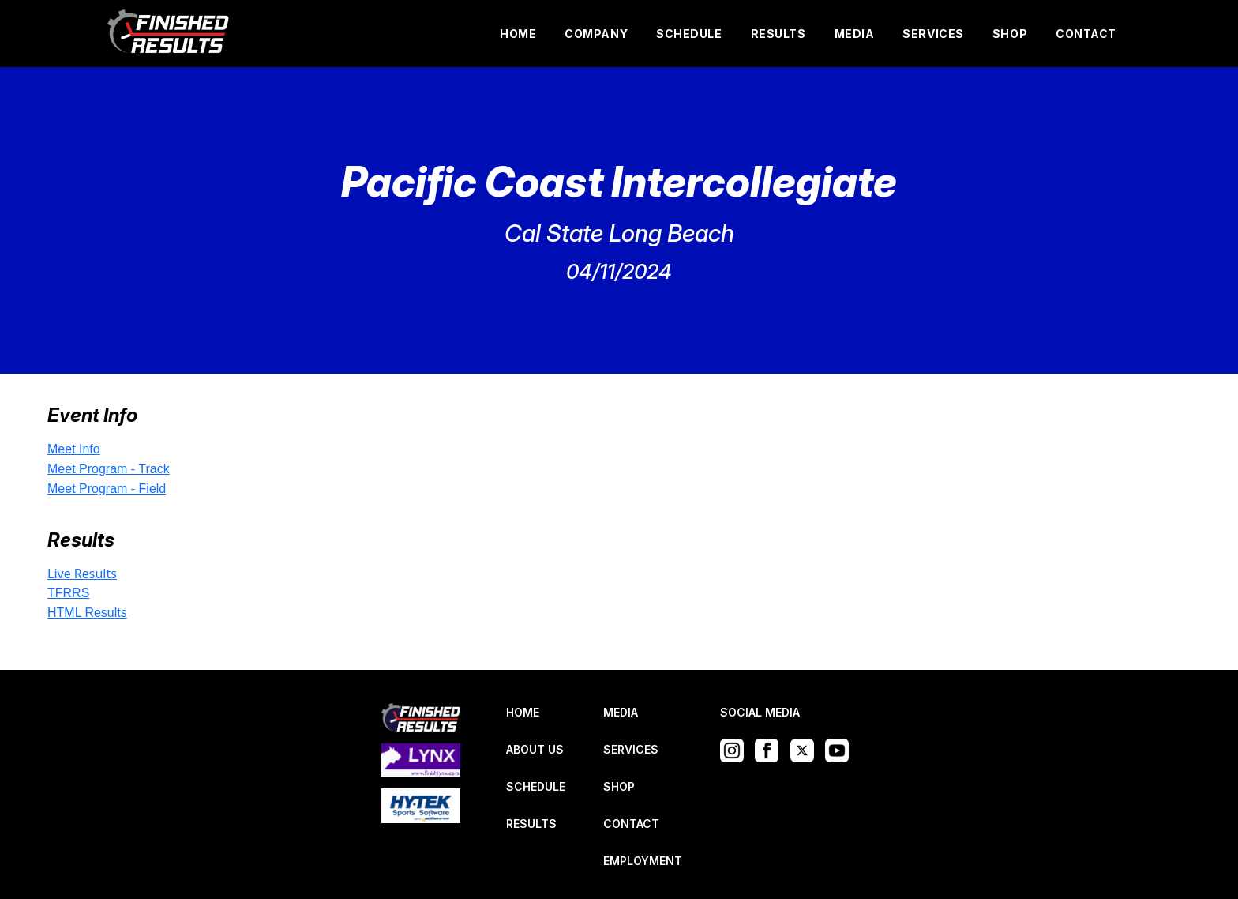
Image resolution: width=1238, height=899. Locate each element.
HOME (518, 33)
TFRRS (68, 593)
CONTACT (1086, 33)
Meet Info (73, 449)
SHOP (1009, 33)
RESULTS (778, 33)
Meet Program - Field (106, 488)
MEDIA (855, 33)
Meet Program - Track (108, 469)
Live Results (82, 573)
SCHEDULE (689, 33)
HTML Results (87, 612)
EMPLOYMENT (642, 860)
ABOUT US (535, 749)
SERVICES (932, 33)
